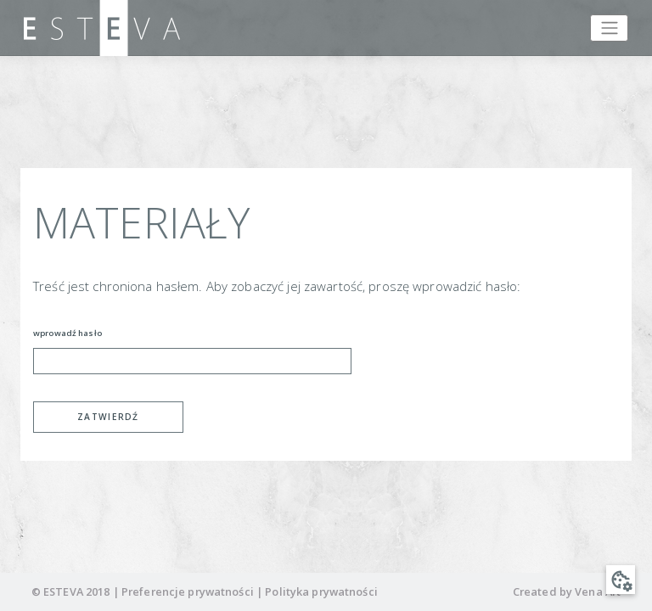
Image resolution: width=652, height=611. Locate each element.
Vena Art (598, 591)
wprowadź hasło (67, 333)
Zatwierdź (108, 417)
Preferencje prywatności (187, 591)
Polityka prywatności (321, 591)
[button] (620, 579)
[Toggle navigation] (609, 28)
